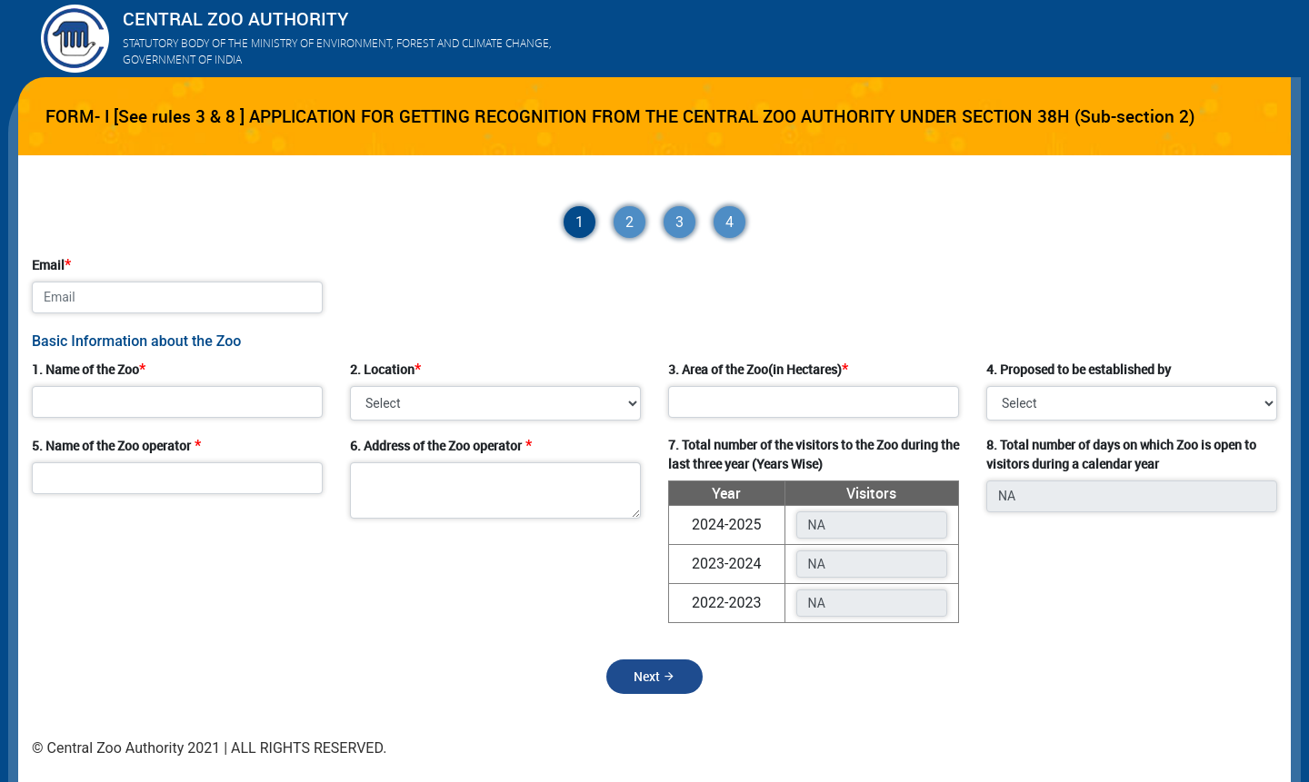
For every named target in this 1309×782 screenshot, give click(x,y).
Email (48, 264)
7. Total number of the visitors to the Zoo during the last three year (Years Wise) (813, 454)
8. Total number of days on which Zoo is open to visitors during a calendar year (1121, 454)
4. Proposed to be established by (1078, 369)
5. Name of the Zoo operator (111, 445)
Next (654, 676)
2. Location (382, 369)
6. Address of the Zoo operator (436, 445)
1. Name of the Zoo (85, 369)
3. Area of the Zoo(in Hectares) (755, 369)
